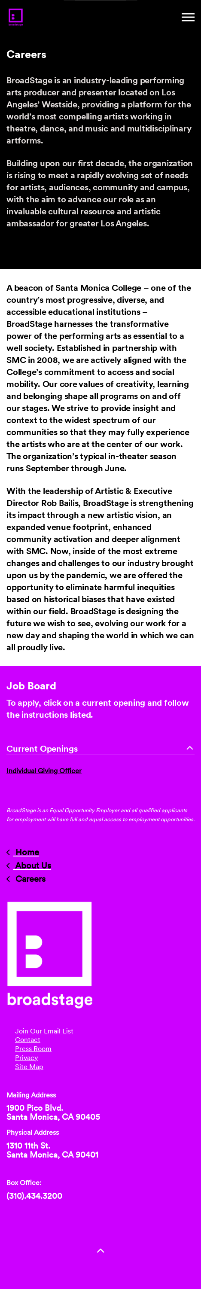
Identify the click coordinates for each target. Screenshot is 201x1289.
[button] (100, 1251)
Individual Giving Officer (44, 771)
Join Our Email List (44, 1031)
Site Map (29, 1067)
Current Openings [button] (100, 748)
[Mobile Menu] (188, 17)
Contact (27, 1040)
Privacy (26, 1058)
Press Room (33, 1049)
